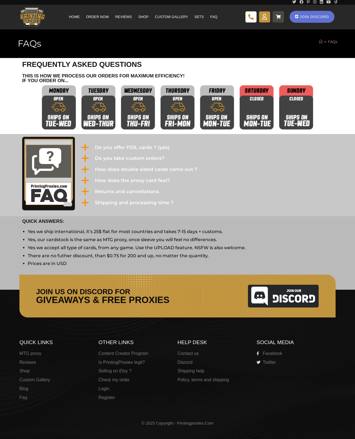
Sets (199, 17)
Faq (213, 17)
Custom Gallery (171, 17)
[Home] (321, 41)
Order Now (97, 17)
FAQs (332, 41)
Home (74, 17)
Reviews (123, 17)
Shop (143, 17)
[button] (206, 147)
